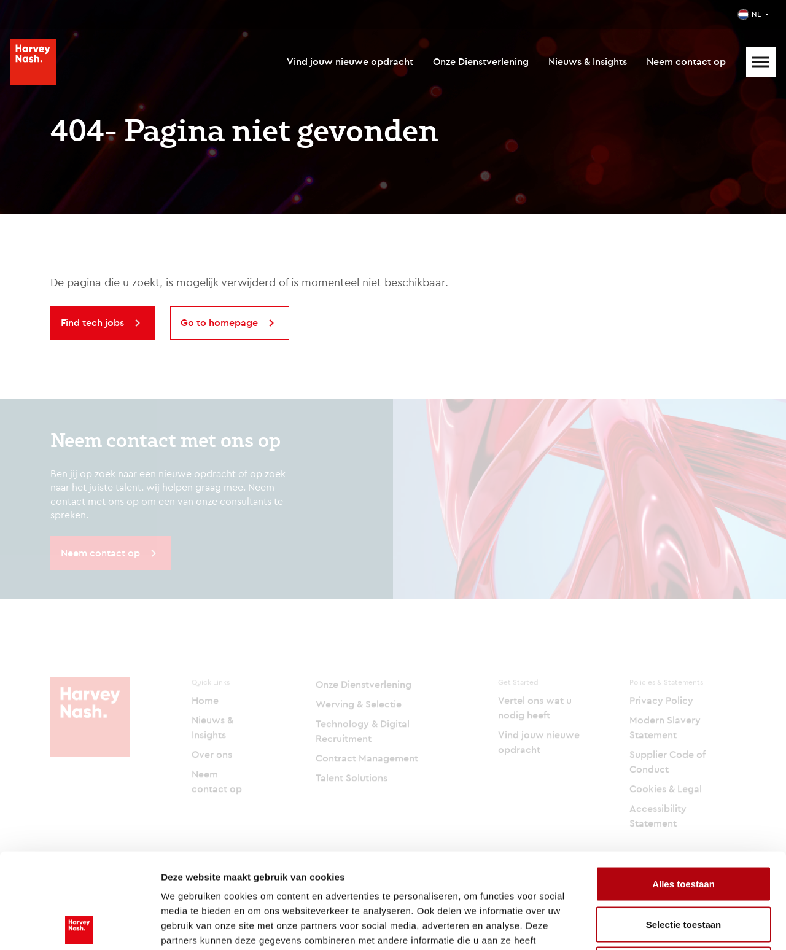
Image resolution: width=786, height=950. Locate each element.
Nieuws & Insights (587, 61)
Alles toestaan (683, 789)
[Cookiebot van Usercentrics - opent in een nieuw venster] (79, 926)
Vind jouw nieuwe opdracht (350, 61)
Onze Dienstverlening (481, 61)
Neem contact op (686, 61)
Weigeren (683, 869)
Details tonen (663, 926)
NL (756, 13)
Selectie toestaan (684, 829)
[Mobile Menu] (760, 62)
